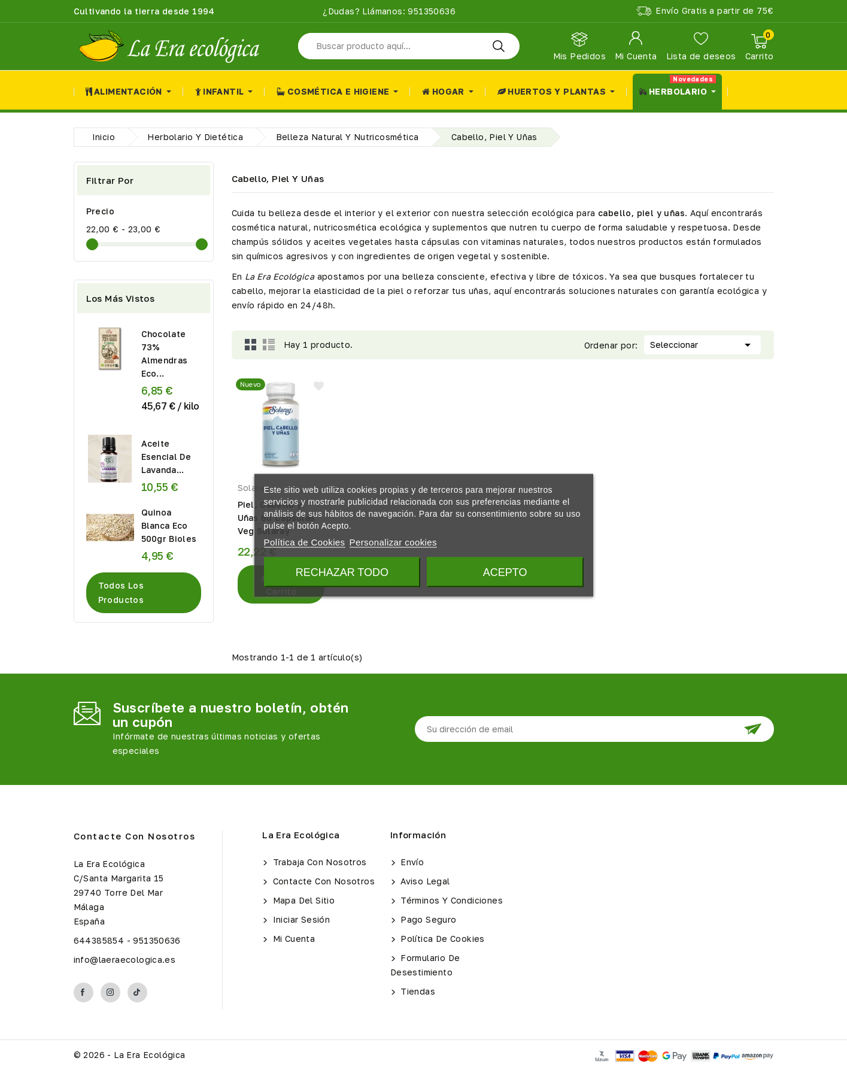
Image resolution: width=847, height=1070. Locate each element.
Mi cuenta (292, 938)
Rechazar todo (342, 572)
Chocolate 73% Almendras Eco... (164, 353)
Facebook (83, 992)
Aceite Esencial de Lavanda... (166, 456)
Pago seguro (427, 919)
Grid (251, 345)
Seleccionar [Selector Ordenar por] (702, 343)
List (269, 345)
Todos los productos (121, 592)
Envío (411, 862)
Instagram (110, 992)
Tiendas (416, 991)
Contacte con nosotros (135, 835)
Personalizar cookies (393, 541)
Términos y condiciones (450, 900)
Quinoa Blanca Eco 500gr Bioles (169, 525)
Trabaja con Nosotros (318, 862)
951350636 (430, 11)
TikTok (137, 992)
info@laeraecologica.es (125, 959)
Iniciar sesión (300, 919)
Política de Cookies (441, 938)
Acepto (505, 572)
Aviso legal (424, 881)
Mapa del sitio (302, 900)
